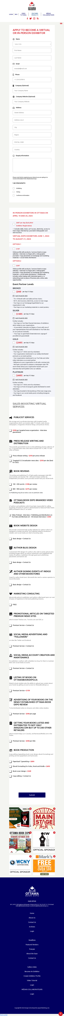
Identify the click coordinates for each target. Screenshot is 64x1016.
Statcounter (4, 1015)
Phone (16, 75)
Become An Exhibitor (32, 971)
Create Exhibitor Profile (32, 976)
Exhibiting (19, 188)
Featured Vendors (32, 944)
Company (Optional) (21, 86)
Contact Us (32, 922)
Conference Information (22, 195)
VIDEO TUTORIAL (23, 14)
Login (11, 14)
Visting (18, 192)
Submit (32, 795)
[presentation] (21, 789)
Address (17, 108)
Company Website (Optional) (24, 97)
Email (16, 64)
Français (32, 949)
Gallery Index (32, 967)
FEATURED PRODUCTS (34, 14)
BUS (16, 14)
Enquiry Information (21, 156)
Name (16, 39)
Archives (32, 927)
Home (32, 913)
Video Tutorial (32, 980)
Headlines (32, 940)
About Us (32, 918)
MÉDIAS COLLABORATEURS (48, 14)
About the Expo (32, 953)
